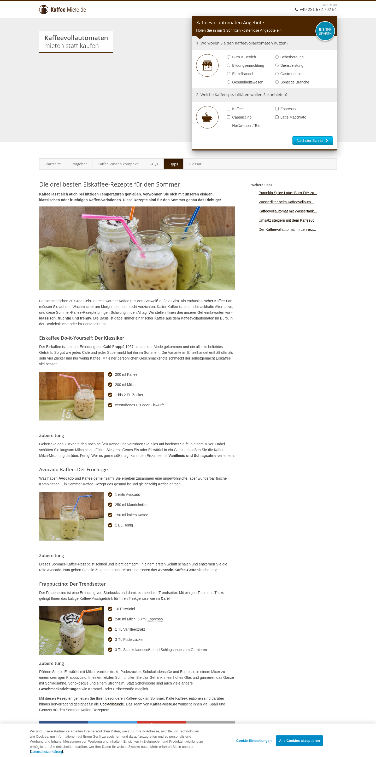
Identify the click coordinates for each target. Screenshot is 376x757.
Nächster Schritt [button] (312, 140)
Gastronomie (288, 74)
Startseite (53, 163)
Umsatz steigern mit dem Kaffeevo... (287, 220)
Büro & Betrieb (241, 57)
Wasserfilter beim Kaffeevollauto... (286, 202)
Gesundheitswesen (245, 82)
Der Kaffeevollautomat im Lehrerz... (287, 229)
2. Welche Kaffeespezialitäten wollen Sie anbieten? (241, 94)
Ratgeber (79, 163)
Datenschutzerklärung (46, 752)
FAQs (153, 163)
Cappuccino (239, 117)
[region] (188, 740)
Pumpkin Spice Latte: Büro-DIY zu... (287, 193)
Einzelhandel (240, 74)
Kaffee (235, 109)
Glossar (195, 163)
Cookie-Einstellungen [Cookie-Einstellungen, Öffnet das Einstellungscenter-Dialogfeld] (254, 741)
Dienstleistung (289, 65)
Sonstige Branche (292, 82)
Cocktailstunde (112, 704)
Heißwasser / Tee (243, 126)
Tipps (173, 163)
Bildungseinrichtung (245, 65)
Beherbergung (289, 57)
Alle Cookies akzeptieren (299, 741)
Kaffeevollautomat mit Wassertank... (287, 211)
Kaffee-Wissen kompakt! (118, 163)
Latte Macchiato (290, 117)
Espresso (285, 109)
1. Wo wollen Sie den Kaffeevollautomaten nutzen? (242, 43)
